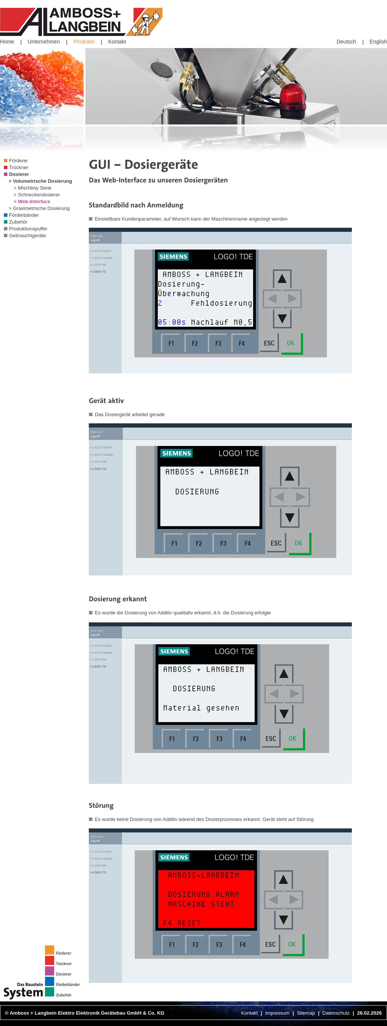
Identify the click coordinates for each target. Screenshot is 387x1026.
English (378, 42)
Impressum (277, 1013)
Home (7, 42)
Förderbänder (24, 215)
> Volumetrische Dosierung (40, 181)
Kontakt (117, 42)
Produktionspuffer (28, 229)
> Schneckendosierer (37, 194)
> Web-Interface (32, 201)
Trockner (18, 167)
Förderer (18, 160)
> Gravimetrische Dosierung (39, 208)
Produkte (83, 42)
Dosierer (19, 174)
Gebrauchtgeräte (27, 235)
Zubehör (18, 222)
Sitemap (306, 1013)
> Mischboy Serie (32, 188)
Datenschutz (336, 1013)
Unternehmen (44, 42)
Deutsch (346, 42)
